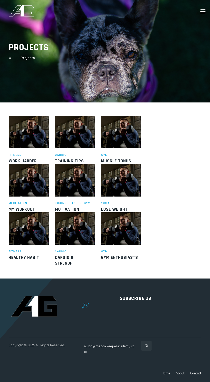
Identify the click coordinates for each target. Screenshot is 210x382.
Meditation (18, 203)
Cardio (61, 155)
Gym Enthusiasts (119, 257)
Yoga (105, 203)
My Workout (22, 209)
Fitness (15, 155)
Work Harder (23, 161)
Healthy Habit (24, 257)
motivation (67, 209)
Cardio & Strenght (65, 260)
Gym (104, 155)
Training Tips (69, 161)
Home (165, 373)
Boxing (61, 203)
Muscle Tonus (116, 161)
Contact (195, 373)
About (180, 373)
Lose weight (114, 209)
